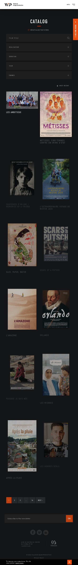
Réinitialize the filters (38, 30)
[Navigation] (73, 4)
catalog (39, 21)
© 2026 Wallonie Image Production (39, 555)
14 (32, 500)
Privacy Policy (39, 558)
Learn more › (19, 563)
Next (40, 500)
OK (69, 562)
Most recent (64, 86)
